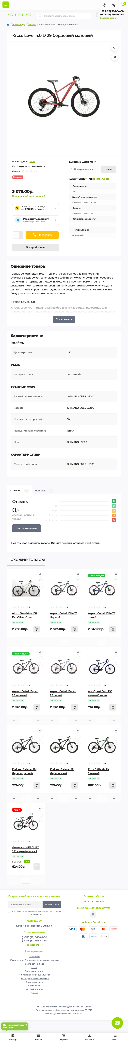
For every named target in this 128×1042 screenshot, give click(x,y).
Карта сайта (34, 985)
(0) (22, 171)
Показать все (64, 319)
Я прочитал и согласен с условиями (36, 912)
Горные (32, 24)
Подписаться (52, 904)
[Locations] (104, 5)
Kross (32, 161)
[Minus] (21, 237)
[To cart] (36, 629)
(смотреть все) (101, 178)
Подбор (13, 1037)
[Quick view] (40, 574)
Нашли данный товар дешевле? (28, 196)
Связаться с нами (34, 982)
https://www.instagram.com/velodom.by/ (93, 914)
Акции (34, 993)
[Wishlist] (40, 580)
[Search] (40, 16)
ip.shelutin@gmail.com (94, 922)
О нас (34, 967)
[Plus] (21, 233)
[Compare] (40, 586)
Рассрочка (34, 956)
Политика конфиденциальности (36, 911)
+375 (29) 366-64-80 (112, 11)
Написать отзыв (26, 528)
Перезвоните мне (34, 945)
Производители (34, 989)
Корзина (64, 1037)
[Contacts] (113, 5)
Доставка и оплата (34, 971)
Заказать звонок (108, 18)
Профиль (89, 1037)
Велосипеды (18, 24)
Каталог (38, 1037)
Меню (115, 1037)
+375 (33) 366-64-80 (112, 14)
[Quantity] (15, 235)
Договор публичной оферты (34, 978)
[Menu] (5, 4)
